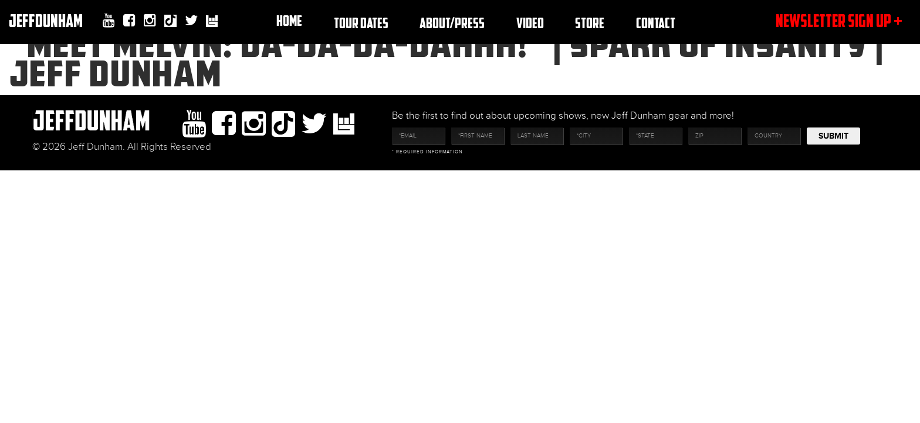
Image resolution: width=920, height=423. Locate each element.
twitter (191, 20)
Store (589, 22)
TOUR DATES (361, 22)
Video (530, 22)
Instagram (150, 20)
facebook (129, 20)
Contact (655, 22)
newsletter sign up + (839, 20)
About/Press (452, 22)
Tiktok (170, 22)
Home (289, 20)
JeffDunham (46, 20)
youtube (109, 20)
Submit (833, 136)
